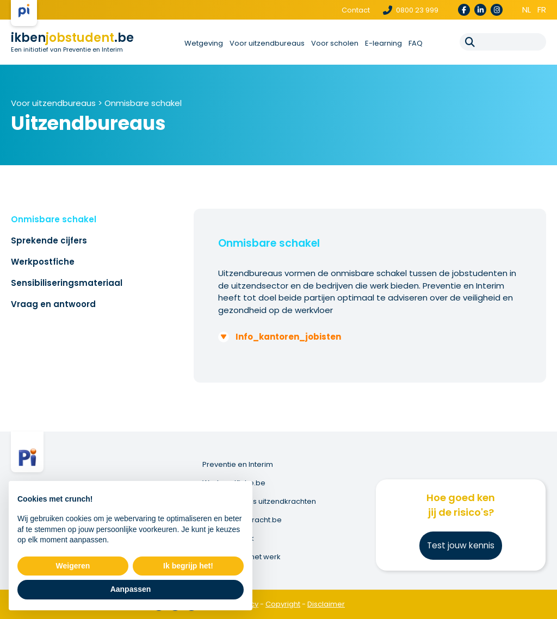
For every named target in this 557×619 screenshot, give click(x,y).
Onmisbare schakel (143, 103)
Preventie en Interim (237, 465)
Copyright (282, 604)
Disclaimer (326, 604)
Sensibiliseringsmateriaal (66, 283)
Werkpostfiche (43, 261)
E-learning (383, 43)
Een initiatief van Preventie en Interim (67, 49)
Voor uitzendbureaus (267, 43)
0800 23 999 (410, 10)
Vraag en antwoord (53, 304)
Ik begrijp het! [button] (188, 565)
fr (541, 9)
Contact (356, 10)
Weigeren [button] (73, 565)
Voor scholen (334, 43)
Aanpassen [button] (130, 589)
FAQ (416, 43)
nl (526, 9)
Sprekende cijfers (49, 240)
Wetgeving (203, 43)
